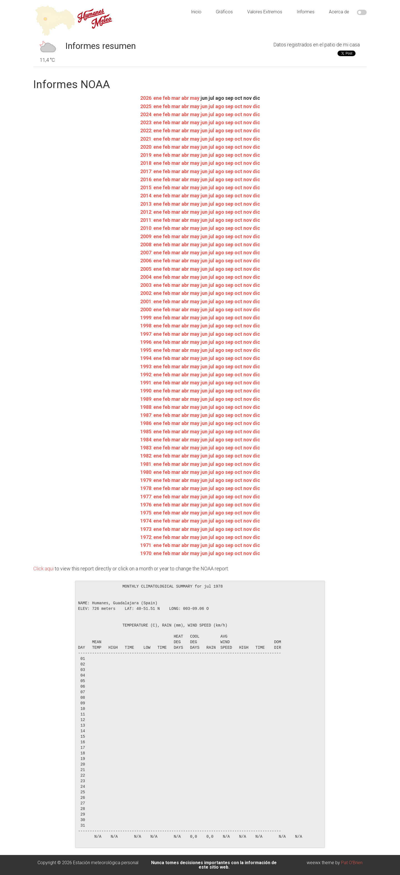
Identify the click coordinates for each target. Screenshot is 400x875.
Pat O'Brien (351, 862)
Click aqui (43, 568)
